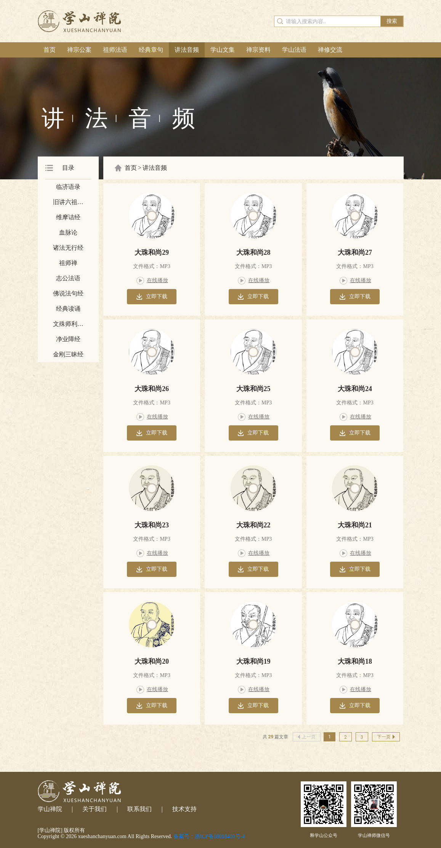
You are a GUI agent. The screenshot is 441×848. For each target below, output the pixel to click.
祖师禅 (68, 263)
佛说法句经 (68, 293)
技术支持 (184, 809)
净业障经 (68, 339)
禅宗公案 (79, 49)
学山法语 (294, 49)
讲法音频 (187, 49)
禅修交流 (330, 49)
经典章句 (151, 49)
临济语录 (68, 187)
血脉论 (68, 232)
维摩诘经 (68, 217)
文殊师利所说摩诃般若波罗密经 (68, 326)
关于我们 (94, 809)
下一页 (386, 736)
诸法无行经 (68, 247)
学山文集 (222, 49)
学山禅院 (50, 809)
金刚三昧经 (68, 354)
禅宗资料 (258, 49)
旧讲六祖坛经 (68, 204)
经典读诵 (68, 308)
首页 (49, 49)
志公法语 (68, 278)
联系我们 (139, 809)
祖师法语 (115, 49)
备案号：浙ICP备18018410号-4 (209, 836)
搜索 (391, 21)
